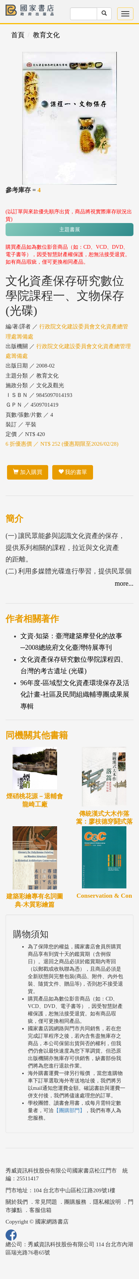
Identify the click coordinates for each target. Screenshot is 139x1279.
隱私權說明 (107, 1202)
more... (124, 583)
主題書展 (69, 229)
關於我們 (17, 1202)
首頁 (17, 35)
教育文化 (46, 35)
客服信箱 (40, 1210)
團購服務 (75, 1202)
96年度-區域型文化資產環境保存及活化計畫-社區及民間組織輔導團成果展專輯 (74, 694)
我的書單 (72, 472)
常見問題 (46, 1202)
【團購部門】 (69, 1110)
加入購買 (27, 472)
